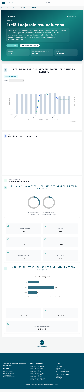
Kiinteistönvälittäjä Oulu (36, 375)
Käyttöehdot (59, 366)
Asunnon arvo (60, 3)
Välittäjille (58, 376)
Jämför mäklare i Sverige (62, 371)
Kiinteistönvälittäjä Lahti (36, 376)
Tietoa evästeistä (60, 370)
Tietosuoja (58, 368)
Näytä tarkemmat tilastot (30, 45)
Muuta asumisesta (74, 3)
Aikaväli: (6, 80)
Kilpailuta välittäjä (8, 372)
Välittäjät (48, 3)
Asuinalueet (46, 350)
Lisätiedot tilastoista (10, 76)
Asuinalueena (17, 8)
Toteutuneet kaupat (26, 350)
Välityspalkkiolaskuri (8, 373)
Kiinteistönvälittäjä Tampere (37, 370)
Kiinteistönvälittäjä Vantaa (37, 373)
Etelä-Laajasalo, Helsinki (29, 8)
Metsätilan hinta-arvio (9, 377)
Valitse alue (12, 45)
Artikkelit (37, 350)
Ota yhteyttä (59, 377)
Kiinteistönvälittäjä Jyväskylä (37, 378)
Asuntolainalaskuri (58, 350)
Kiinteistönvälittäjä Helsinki (37, 366)
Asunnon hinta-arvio (8, 375)
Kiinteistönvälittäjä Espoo (36, 368)
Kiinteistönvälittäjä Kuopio (37, 379)
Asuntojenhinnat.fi (6, 8)
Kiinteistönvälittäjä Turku (36, 371)
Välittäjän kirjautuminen (62, 374)
